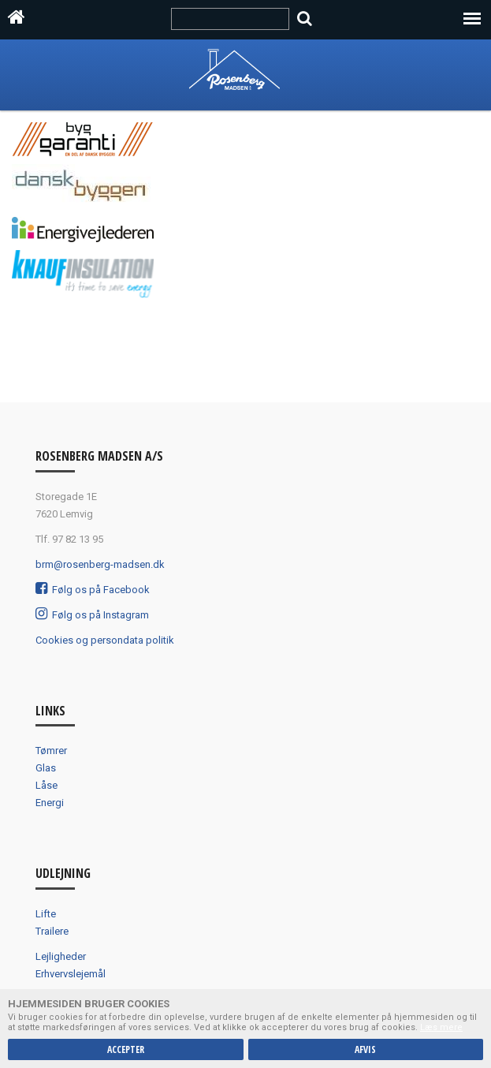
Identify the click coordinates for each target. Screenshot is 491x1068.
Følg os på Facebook (92, 590)
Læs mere (441, 1027)
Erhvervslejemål (70, 974)
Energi (49, 802)
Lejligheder (60, 956)
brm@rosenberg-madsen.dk (100, 564)
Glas (45, 768)
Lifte (45, 914)
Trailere (52, 931)
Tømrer (51, 750)
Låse (46, 785)
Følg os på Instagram (92, 615)
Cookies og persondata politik (104, 640)
